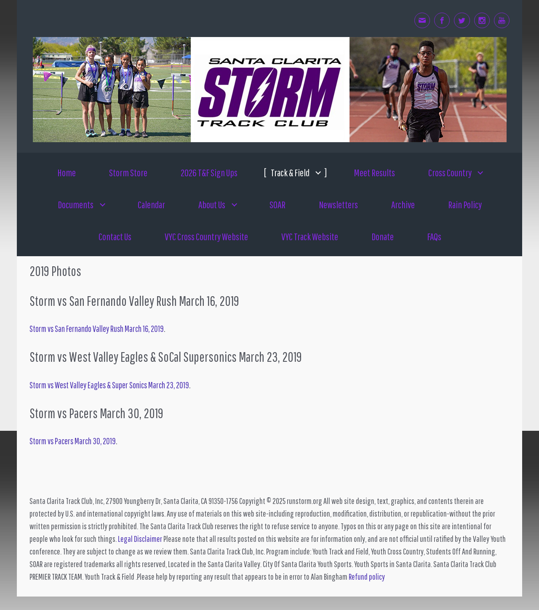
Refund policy (367, 576)
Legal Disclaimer (140, 539)
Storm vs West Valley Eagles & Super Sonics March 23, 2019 (109, 385)
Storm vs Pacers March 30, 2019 (72, 441)
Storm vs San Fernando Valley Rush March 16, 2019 (96, 329)
